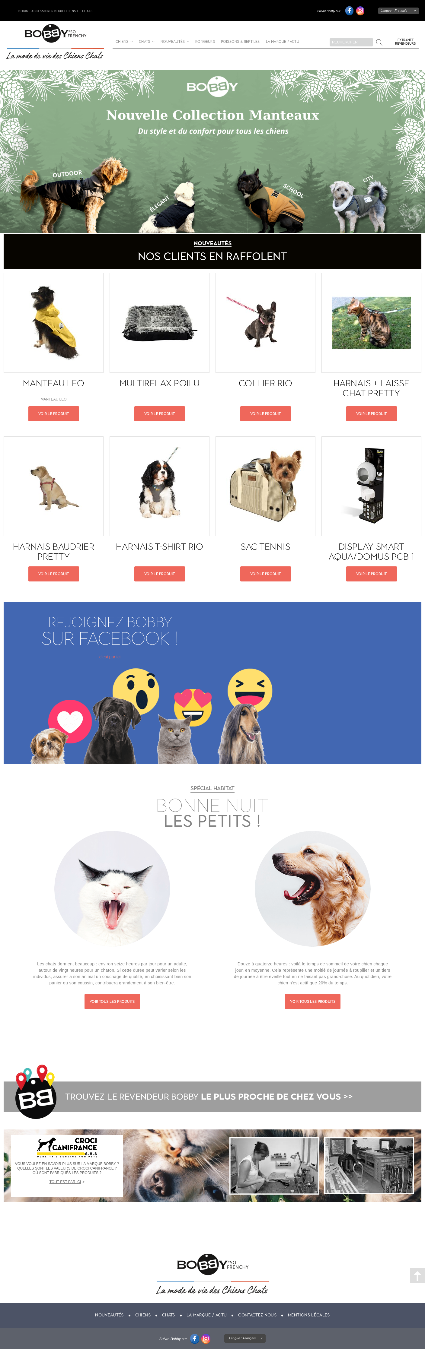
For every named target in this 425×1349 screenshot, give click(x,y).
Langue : (394, 10)
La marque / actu (282, 42)
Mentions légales (309, 1315)
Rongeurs (205, 42)
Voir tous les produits (112, 1001)
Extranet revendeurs (405, 42)
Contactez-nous (257, 1315)
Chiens (122, 42)
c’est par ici (109, 656)
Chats (144, 42)
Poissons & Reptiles (240, 42)
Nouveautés (173, 42)
